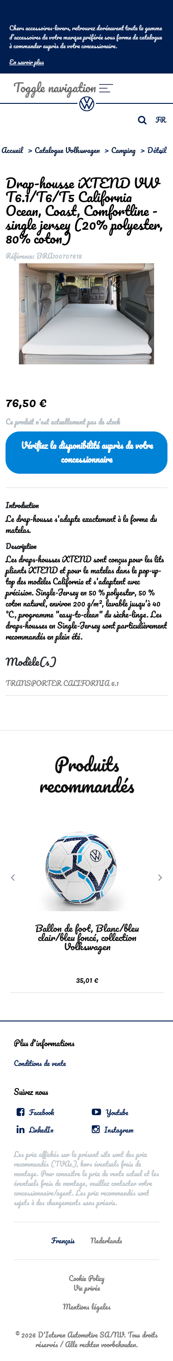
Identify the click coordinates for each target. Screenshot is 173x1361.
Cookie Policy (86, 1278)
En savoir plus (26, 62)
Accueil (12, 150)
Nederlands (106, 1240)
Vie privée (86, 1287)
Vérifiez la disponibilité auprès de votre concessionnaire (87, 452)
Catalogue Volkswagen (67, 150)
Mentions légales (87, 1306)
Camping (123, 150)
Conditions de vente (40, 1063)
